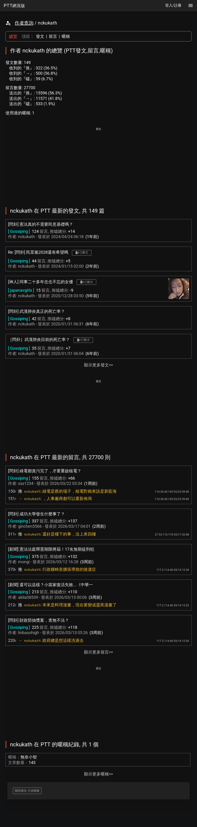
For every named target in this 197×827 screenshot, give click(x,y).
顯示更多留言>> (98, 652)
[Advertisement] (98, 164)
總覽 (13, 36)
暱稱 (66, 36)
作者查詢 (24, 23)
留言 (53, 36)
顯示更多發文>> (98, 365)
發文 (40, 36)
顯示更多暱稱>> (98, 774)
